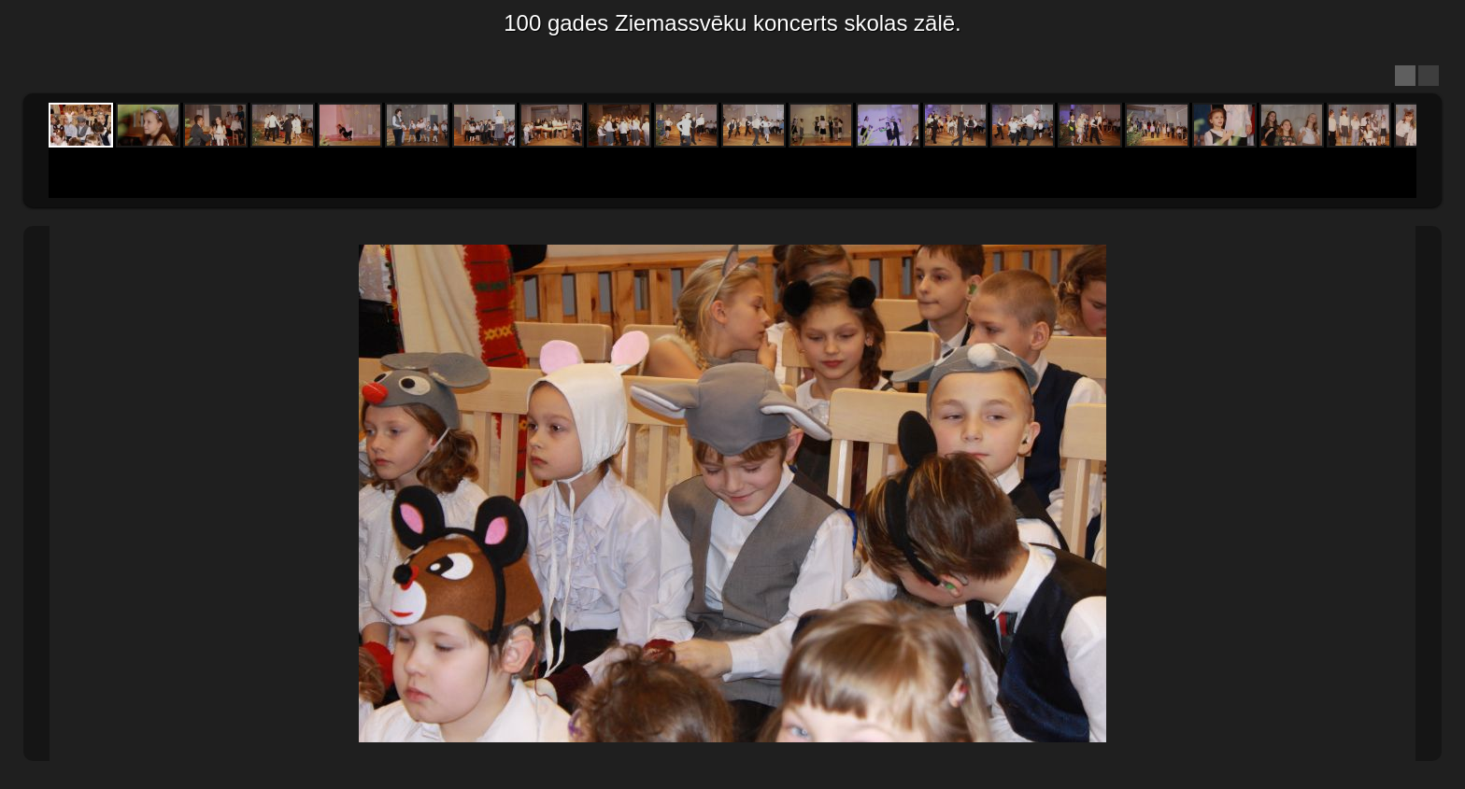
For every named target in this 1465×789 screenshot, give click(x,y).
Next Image (1428, 493)
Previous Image (36, 493)
